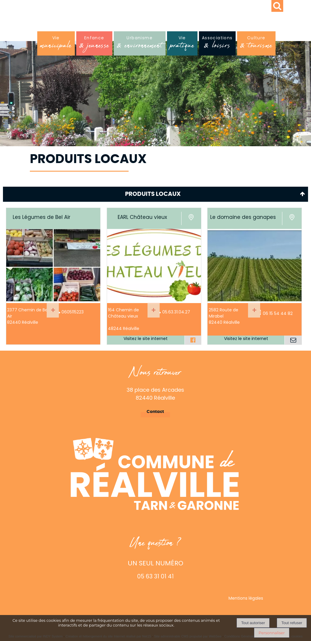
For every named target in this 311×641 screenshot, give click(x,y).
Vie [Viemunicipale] (56, 44)
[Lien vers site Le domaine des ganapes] (255, 300)
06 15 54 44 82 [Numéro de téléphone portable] (278, 313)
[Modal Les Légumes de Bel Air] (53, 300)
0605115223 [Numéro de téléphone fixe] (72, 312)
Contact (155, 412)
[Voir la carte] (191, 218)
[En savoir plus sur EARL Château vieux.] (154, 310)
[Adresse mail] (293, 340)
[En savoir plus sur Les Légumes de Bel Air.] (53, 310)
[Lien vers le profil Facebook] (192, 340)
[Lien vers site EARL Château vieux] (154, 300)
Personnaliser (272, 632)
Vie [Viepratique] (182, 44)
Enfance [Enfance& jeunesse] (94, 44)
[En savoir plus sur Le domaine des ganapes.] (254, 310)
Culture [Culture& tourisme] (256, 44)
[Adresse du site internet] (145, 340)
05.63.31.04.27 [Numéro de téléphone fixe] (176, 312)
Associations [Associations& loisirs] (217, 44)
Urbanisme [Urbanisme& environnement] (140, 44)
